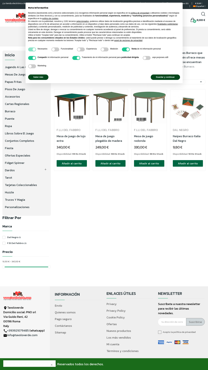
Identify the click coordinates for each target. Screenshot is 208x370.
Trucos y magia (15, 199)
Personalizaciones (17, 207)
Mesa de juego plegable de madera (108, 138)
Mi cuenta (113, 344)
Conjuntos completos (19, 141)
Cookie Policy (116, 317)
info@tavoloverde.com (22, 335)
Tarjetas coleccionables (21, 185)
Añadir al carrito (72, 163)
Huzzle (9, 192)
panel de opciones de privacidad (128, 40)
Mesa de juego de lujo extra (71, 138)
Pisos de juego (15, 89)
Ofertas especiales (17, 155)
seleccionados (82, 21)
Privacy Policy (116, 310)
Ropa (8, 126)
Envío (58, 305)
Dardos (10, 170)
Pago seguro (63, 319)
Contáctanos (63, 326)
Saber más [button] (38, 77)
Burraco (10, 111)
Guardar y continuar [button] (165, 77)
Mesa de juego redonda (143, 138)
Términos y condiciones (123, 351)
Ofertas (112, 324)
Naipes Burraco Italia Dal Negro (186, 138)
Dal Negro (14, 237)
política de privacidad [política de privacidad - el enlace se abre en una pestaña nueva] (140, 13)
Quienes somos (65, 312)
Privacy (112, 304)
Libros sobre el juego (19, 133)
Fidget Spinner (15, 163)
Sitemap (60, 332)
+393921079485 (18, 330)
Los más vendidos (119, 337)
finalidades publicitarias (167, 24)
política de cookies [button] (50, 18)
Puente (9, 118)
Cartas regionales (17, 104)
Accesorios (12, 96)
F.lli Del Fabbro (17, 243)
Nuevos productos (119, 331)
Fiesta (9, 148)
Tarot (8, 177)
